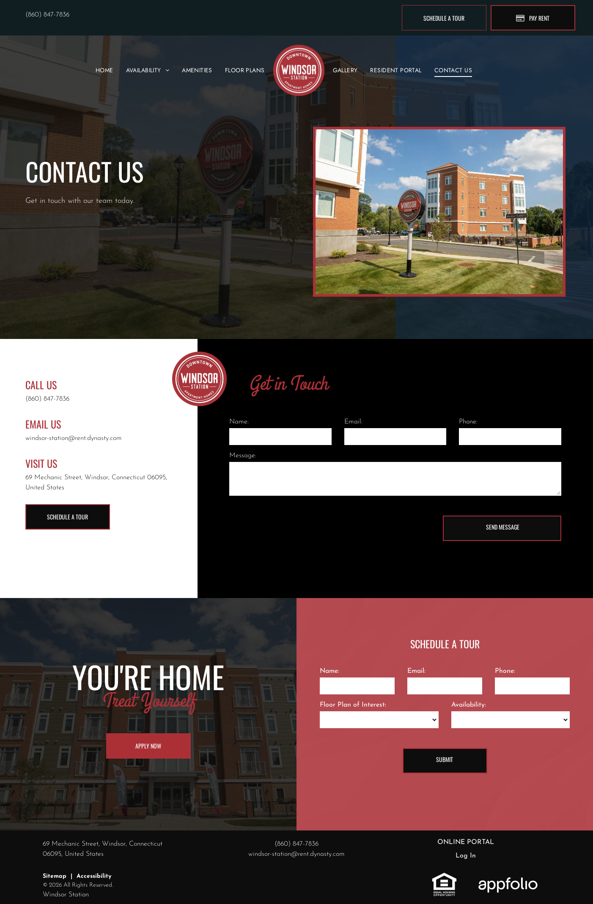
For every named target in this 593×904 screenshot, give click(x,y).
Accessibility (94, 876)
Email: (353, 421)
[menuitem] (104, 70)
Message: (242, 455)
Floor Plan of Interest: (353, 705)
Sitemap (54, 876)
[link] (444, 877)
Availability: (468, 705)
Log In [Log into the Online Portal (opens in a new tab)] (466, 855)
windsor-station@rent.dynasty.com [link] (73, 438)
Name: (239, 421)
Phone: (468, 421)
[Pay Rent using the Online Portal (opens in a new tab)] (533, 17)
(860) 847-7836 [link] (47, 14)
